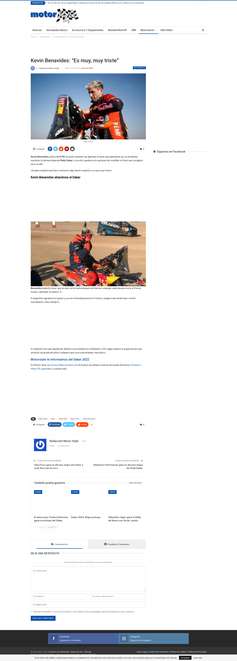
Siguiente (52, 526)
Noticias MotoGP (88, 653)
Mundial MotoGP (117, 30)
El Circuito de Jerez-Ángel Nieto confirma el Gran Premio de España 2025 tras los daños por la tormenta (96, 3)
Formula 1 (136, 364)
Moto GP (35, 368)
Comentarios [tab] (59, 543)
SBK (133, 30)
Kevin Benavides (89, 418)
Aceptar (185, 657)
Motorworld (147, 30)
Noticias (37, 30)
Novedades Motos (57, 30)
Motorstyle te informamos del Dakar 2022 (60, 359)
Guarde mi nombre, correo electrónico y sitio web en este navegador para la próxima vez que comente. (84, 610)
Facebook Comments (116, 543)
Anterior (40, 526)
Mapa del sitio (76, 651)
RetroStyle (166, 30)
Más (179, 30)
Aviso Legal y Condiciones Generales (153, 651)
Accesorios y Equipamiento (88, 30)
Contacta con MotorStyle (58, 651)
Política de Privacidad (197, 651)
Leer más (198, 658)
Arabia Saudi (42, 418)
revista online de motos (62, 364)
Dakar (53, 418)
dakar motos (75, 418)
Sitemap (87, 651)
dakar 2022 (63, 418)
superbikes (46, 368)
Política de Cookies (178, 651)
